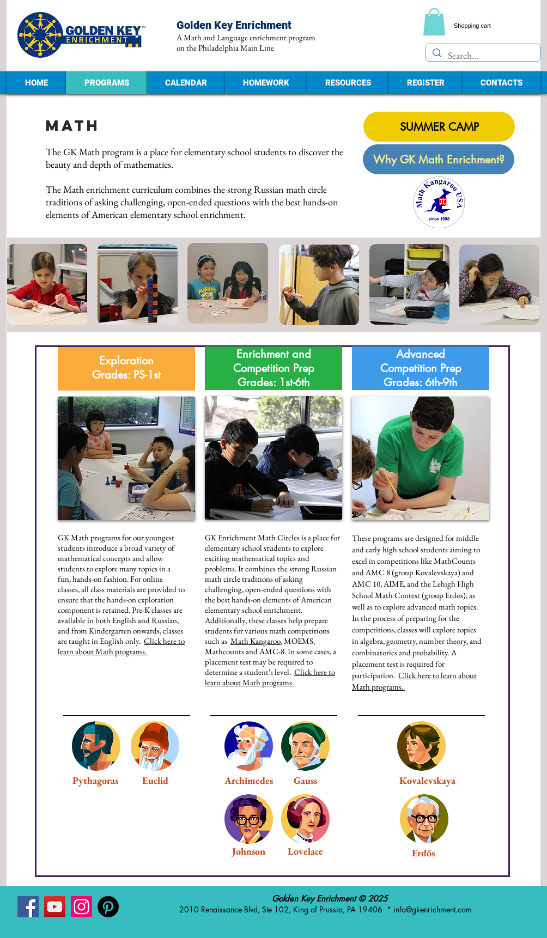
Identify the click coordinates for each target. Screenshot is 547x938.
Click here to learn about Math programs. (121, 646)
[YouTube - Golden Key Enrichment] (54, 906)
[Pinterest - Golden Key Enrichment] (108, 906)
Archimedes (248, 780)
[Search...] (482, 55)
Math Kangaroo (255, 641)
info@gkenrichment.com (432, 909)
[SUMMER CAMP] (439, 127)
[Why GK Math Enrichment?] (438, 159)
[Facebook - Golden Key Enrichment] (28, 906)
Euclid (155, 780)
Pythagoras (95, 780)
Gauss (305, 780)
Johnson (248, 851)
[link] (434, 21)
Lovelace (305, 851)
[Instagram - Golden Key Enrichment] (81, 906)
